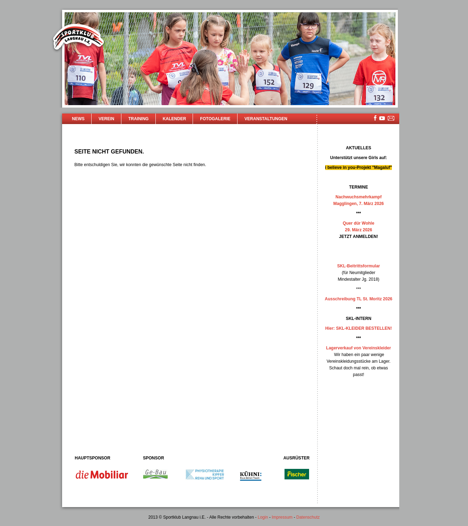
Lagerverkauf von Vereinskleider (358, 348)
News (78, 118)
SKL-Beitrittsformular (358, 266)
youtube (382, 118)
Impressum (282, 517)
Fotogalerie (215, 118)
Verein (106, 118)
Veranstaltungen (266, 118)
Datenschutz (308, 517)
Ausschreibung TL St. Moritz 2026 (358, 298)
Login (263, 517)
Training (138, 118)
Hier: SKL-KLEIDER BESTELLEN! (358, 328)
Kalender (174, 118)
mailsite (391, 118)
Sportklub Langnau (78, 37)
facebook (375, 118)
